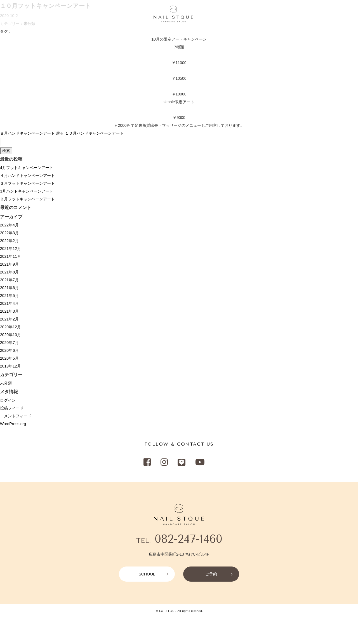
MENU (36, 14)
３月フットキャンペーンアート (27, 183)
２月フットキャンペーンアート (27, 199)
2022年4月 (9, 225)
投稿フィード (11, 408)
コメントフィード (15, 416)
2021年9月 (9, 264)
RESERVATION (334, 14)
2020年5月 (9, 358)
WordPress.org (13, 424)
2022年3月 (9, 233)
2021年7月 (9, 280)
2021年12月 (10, 248)
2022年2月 (9, 240)
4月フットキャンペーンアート (26, 167)
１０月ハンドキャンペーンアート (94, 133)
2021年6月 (9, 287)
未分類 (6, 383)
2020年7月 (9, 342)
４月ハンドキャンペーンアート (27, 175)
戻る (60, 133)
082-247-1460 (188, 539)
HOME (18, 14)
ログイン (8, 400)
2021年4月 (9, 303)
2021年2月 (9, 319)
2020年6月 (9, 350)
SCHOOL (295, 14)
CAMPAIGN (77, 14)
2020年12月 (10, 327)
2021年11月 (10, 256)
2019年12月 (10, 366)
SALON (54, 14)
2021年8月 (9, 272)
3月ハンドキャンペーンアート (26, 191)
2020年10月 (10, 335)
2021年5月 (9, 295)
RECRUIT (101, 14)
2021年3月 (9, 311)
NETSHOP (255, 14)
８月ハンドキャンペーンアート (27, 133)
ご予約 (211, 574)
